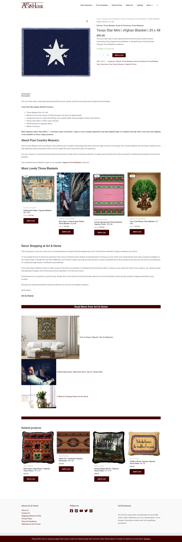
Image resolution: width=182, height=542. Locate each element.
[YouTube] (81, 511)
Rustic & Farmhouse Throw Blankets (134, 19)
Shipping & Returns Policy (31, 516)
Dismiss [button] (147, 539)
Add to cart (119, 55)
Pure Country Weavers (116, 64)
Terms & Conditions (29, 522)
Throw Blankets (103, 5)
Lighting (140, 5)
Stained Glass (117, 5)
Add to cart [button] (31, 221)
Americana (104, 64)
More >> (150, 5)
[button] (87, 21)
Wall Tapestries (88, 5)
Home (99, 19)
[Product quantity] (103, 55)
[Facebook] (71, 511)
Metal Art (130, 5)
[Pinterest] (76, 511)
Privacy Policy (26, 519)
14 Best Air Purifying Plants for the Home (72, 397)
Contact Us (25, 513)
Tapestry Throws (131, 64)
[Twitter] (86, 511)
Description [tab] (25, 96)
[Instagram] (91, 511)
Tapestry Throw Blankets (111, 19)
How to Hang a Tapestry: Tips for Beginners (96, 338)
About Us (24, 511)
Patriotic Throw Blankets (106, 25)
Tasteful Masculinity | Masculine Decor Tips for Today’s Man (80, 373)
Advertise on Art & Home (31, 524)
